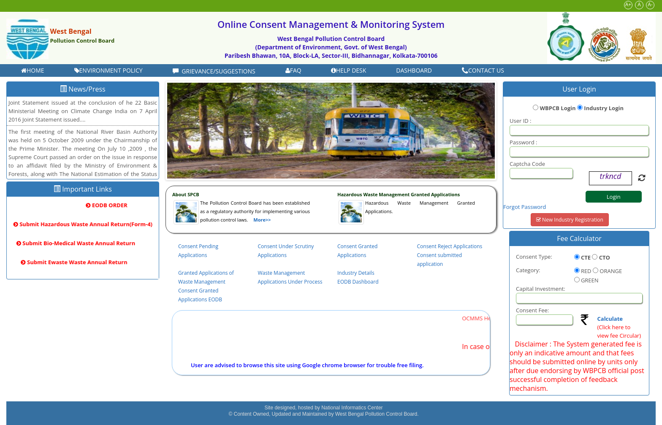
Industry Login (604, 108)
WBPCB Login (557, 108)
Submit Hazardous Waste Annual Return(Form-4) (83, 224)
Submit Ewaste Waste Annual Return (79, 262)
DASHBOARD (414, 70)
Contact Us (483, 70)
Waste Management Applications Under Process (290, 277)
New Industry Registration (569, 219)
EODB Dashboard (358, 281)
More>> (262, 220)
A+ (628, 4)
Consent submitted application (439, 260)
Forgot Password (524, 207)
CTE (586, 257)
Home (32, 70)
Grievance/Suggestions (214, 71)
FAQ (293, 70)
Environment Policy (108, 70)
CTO (604, 257)
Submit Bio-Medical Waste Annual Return (73, 243)
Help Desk (348, 70)
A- (650, 4)
